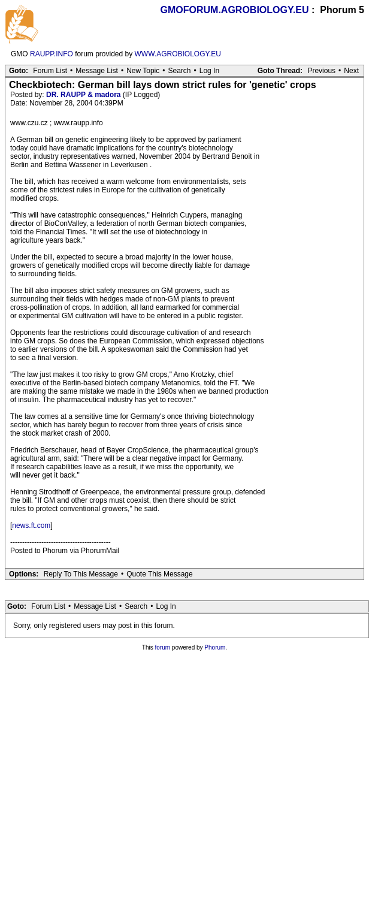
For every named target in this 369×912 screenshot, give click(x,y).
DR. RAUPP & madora (83, 94)
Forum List (50, 71)
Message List (96, 71)
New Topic (142, 71)
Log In (209, 71)
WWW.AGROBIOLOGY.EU (178, 54)
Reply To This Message (81, 574)
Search (179, 71)
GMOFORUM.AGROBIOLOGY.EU (235, 10)
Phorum (214, 647)
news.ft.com (31, 525)
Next (351, 71)
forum (163, 647)
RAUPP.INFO (51, 54)
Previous (321, 71)
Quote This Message (159, 574)
